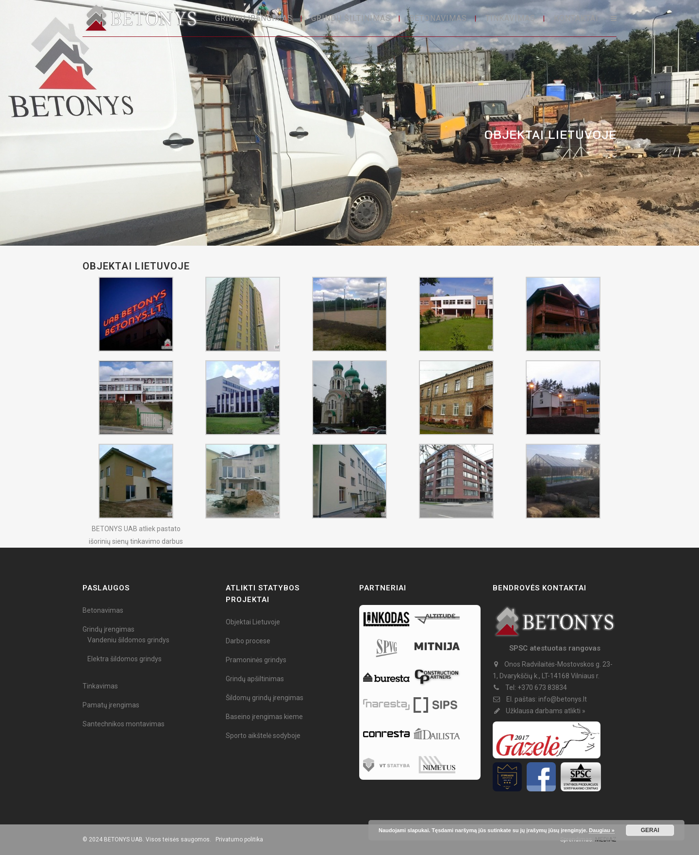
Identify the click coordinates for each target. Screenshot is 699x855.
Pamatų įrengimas (111, 705)
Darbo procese (248, 641)
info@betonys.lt (562, 699)
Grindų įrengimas (108, 629)
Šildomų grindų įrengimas (264, 698)
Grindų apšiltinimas (255, 679)
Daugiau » (602, 830)
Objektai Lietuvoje (253, 622)
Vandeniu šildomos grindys (128, 640)
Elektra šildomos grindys (124, 659)
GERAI (650, 830)
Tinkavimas (100, 686)
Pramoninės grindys (256, 660)
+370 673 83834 (542, 687)
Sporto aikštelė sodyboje (263, 735)
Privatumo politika (239, 839)
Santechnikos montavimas (124, 724)
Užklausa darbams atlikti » (545, 711)
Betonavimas (103, 610)
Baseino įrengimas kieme (264, 717)
